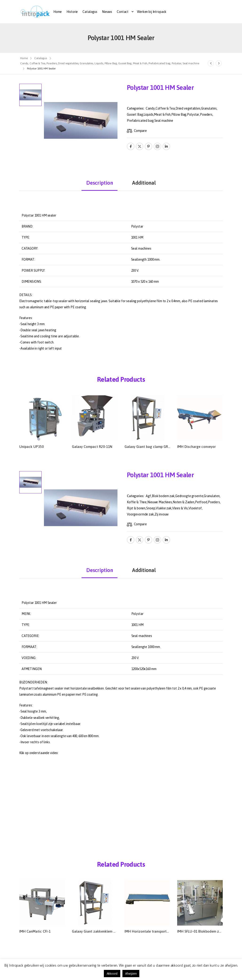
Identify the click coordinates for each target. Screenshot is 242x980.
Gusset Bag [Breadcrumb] (125, 63)
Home (57, 12)
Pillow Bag (179, 114)
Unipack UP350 (31, 447)
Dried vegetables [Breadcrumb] (68, 63)
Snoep (150, 508)
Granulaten (212, 496)
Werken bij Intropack (151, 12)
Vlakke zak (164, 508)
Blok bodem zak (163, 496)
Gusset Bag (135, 114)
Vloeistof (195, 508)
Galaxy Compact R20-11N (92, 447)
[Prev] (211, 63)
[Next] (219, 63)
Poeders (214, 502)
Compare (140, 131)
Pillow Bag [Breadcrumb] (111, 63)
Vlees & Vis (180, 508)
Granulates (209, 108)
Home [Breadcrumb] (24, 58)
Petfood (201, 502)
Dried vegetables (188, 108)
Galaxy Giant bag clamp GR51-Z (150, 447)
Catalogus (89, 12)
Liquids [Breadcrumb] (98, 63)
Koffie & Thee (137, 502)
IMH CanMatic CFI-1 (35, 931)
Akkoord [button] (112, 973)
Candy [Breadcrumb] (24, 63)
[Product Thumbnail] (80, 120)
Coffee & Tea (165, 108)
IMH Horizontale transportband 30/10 (154, 931)
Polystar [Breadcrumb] (176, 63)
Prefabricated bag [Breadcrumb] (159, 63)
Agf (148, 496)
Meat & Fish (162, 114)
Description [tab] (99, 183)
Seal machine (163, 120)
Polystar (193, 114)
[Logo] (35, 12)
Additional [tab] (144, 183)
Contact (123, 12)
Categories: (135, 108)
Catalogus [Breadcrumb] (40, 58)
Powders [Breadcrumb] (52, 63)
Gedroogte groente (189, 496)
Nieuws (107, 12)
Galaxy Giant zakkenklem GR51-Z (98, 931)
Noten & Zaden (183, 502)
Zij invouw (162, 514)
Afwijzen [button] (131, 973)
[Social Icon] (130, 146)
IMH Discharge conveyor (196, 447)
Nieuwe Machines (159, 502)
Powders (206, 114)
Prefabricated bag (140, 120)
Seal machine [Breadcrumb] (191, 63)
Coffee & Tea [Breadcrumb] (37, 63)
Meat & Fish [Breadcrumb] (140, 63)
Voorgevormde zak (140, 514)
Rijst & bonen (136, 508)
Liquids (148, 114)
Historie (72, 12)
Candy (150, 108)
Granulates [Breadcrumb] (86, 63)
